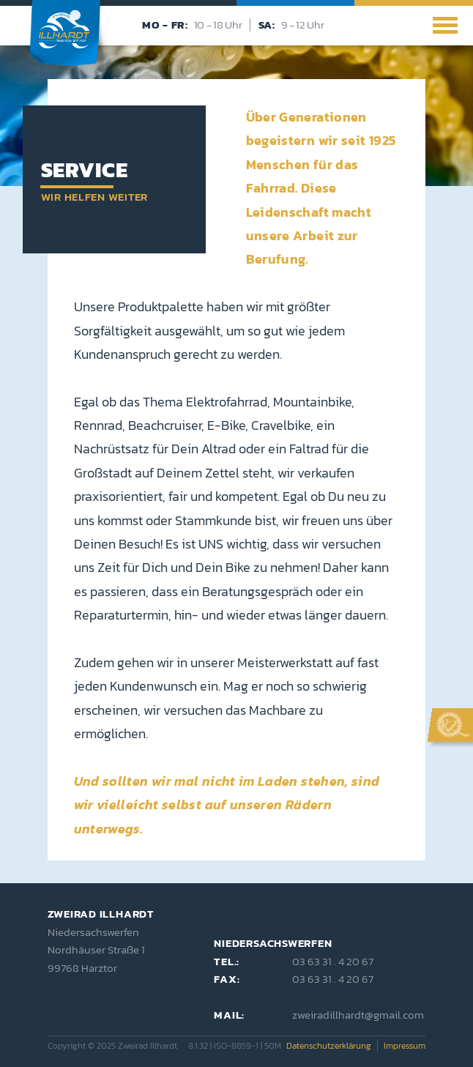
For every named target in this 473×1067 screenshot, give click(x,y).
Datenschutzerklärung (328, 1045)
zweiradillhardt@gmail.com (358, 1014)
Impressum (404, 1045)
